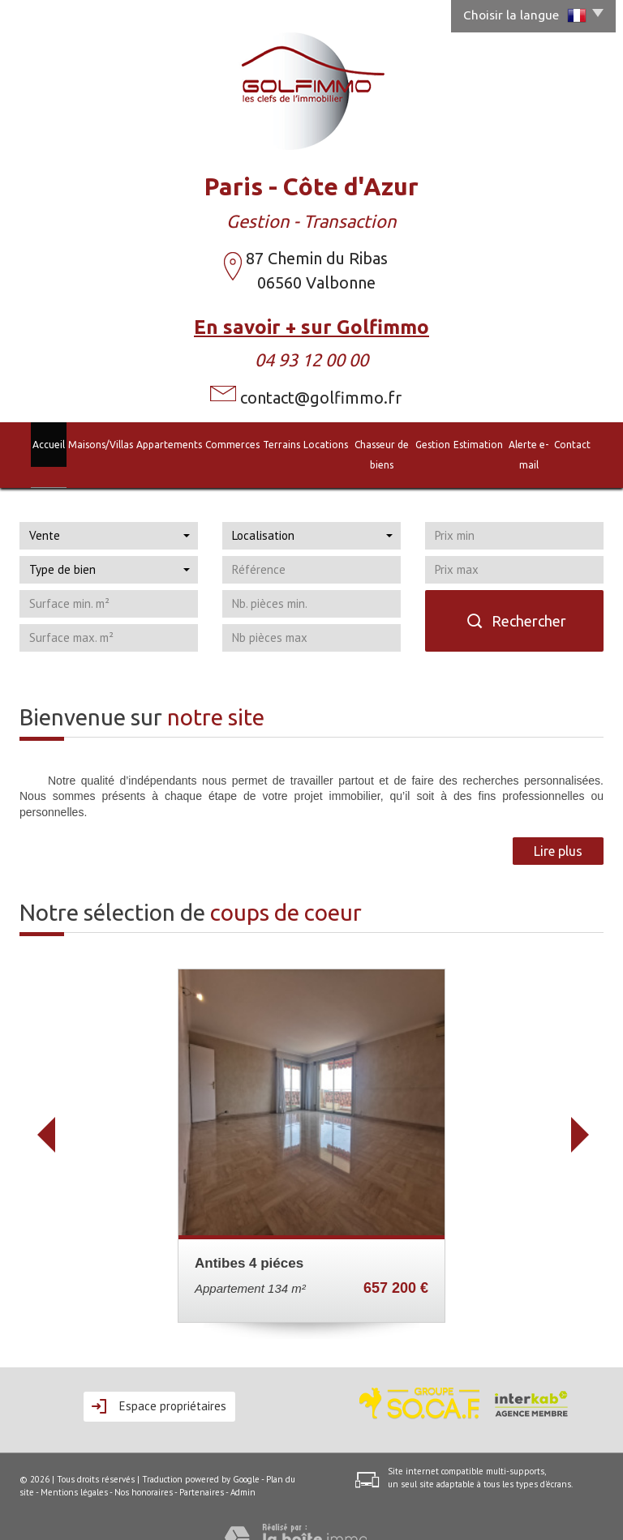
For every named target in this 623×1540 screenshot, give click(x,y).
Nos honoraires (143, 1468)
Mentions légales (74, 1468)
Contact (595, 443)
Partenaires (201, 1468)
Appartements (149, 443)
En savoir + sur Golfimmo (311, 327)
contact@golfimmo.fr (321, 397)
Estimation (484, 443)
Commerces (213, 443)
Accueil (26, 443)
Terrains (263, 443)
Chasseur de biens (375, 443)
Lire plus (558, 827)
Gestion (437, 443)
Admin (243, 1468)
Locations (308, 443)
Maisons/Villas (78, 443)
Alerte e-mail (543, 443)
